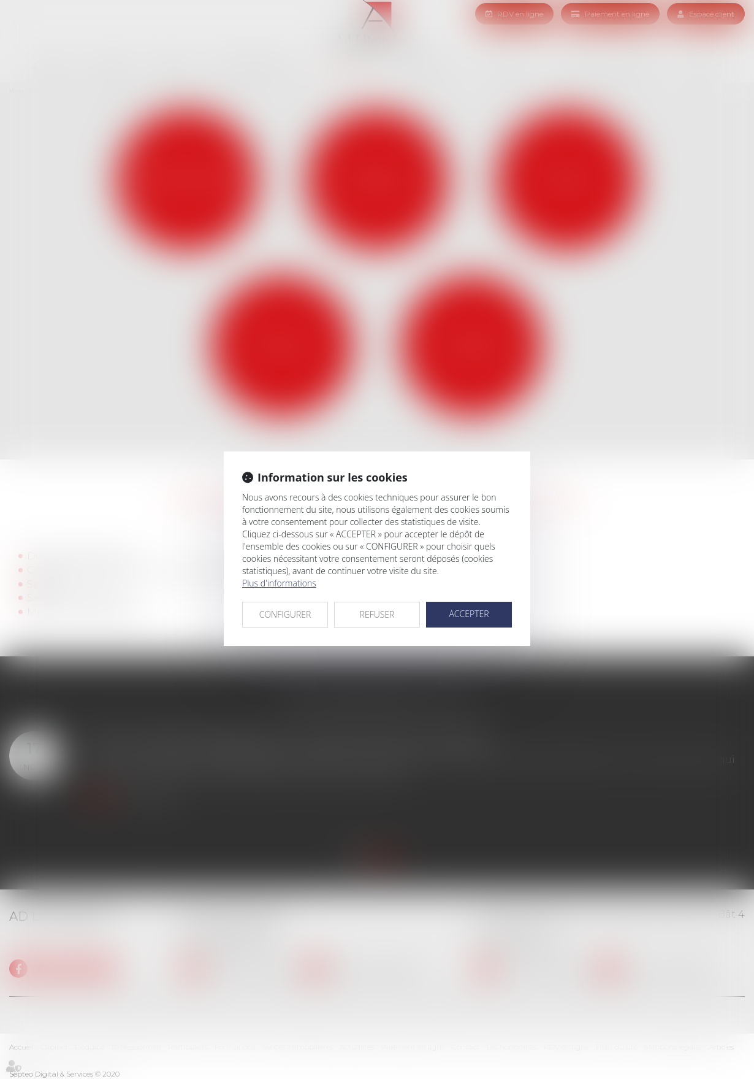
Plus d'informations (279, 583)
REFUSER (377, 614)
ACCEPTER (469, 614)
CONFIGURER (285, 614)
